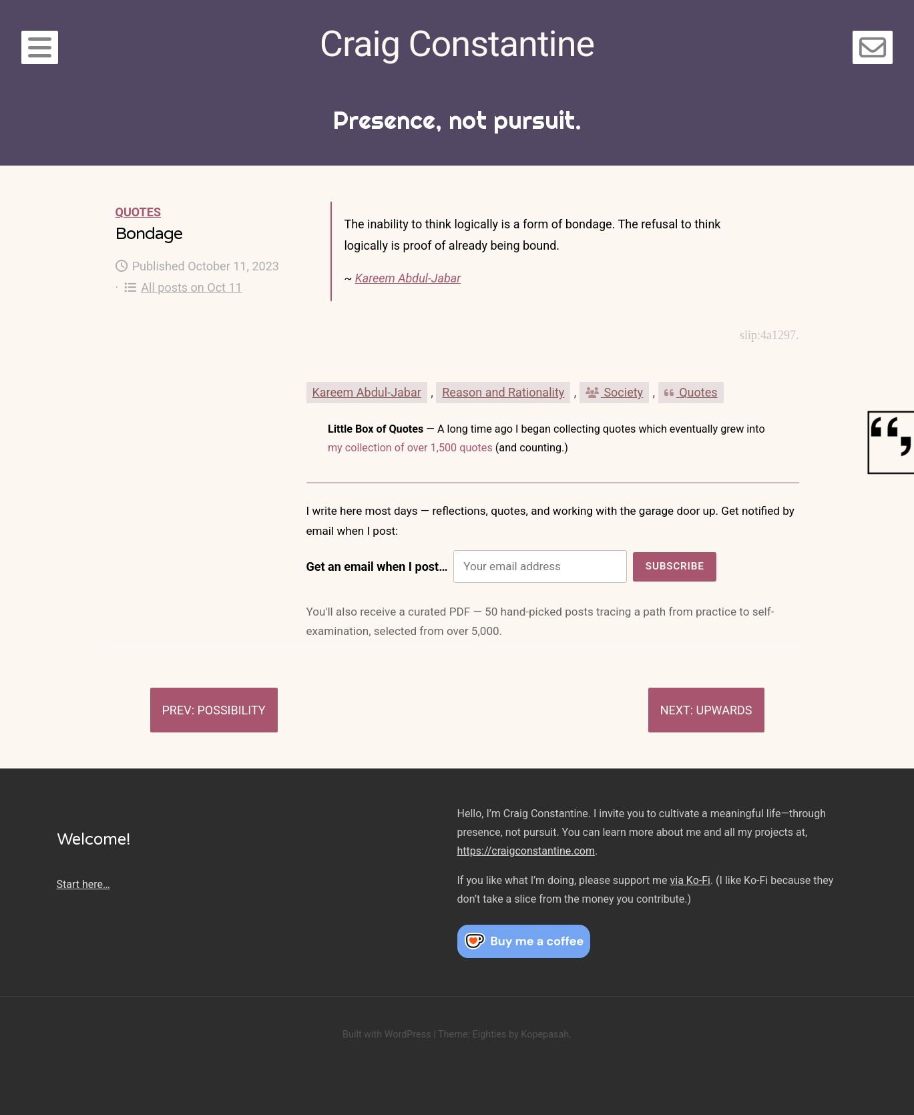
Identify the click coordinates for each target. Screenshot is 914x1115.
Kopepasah (545, 1034)
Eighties (489, 1034)
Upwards (724, 710)
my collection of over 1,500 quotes (410, 447)
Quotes (138, 212)
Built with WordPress (386, 1034)
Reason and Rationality (503, 392)
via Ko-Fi (690, 880)
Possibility (231, 710)
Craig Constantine (457, 44)
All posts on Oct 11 (183, 287)
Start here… (83, 884)
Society (614, 392)
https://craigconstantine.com (526, 851)
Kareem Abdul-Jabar (408, 278)
